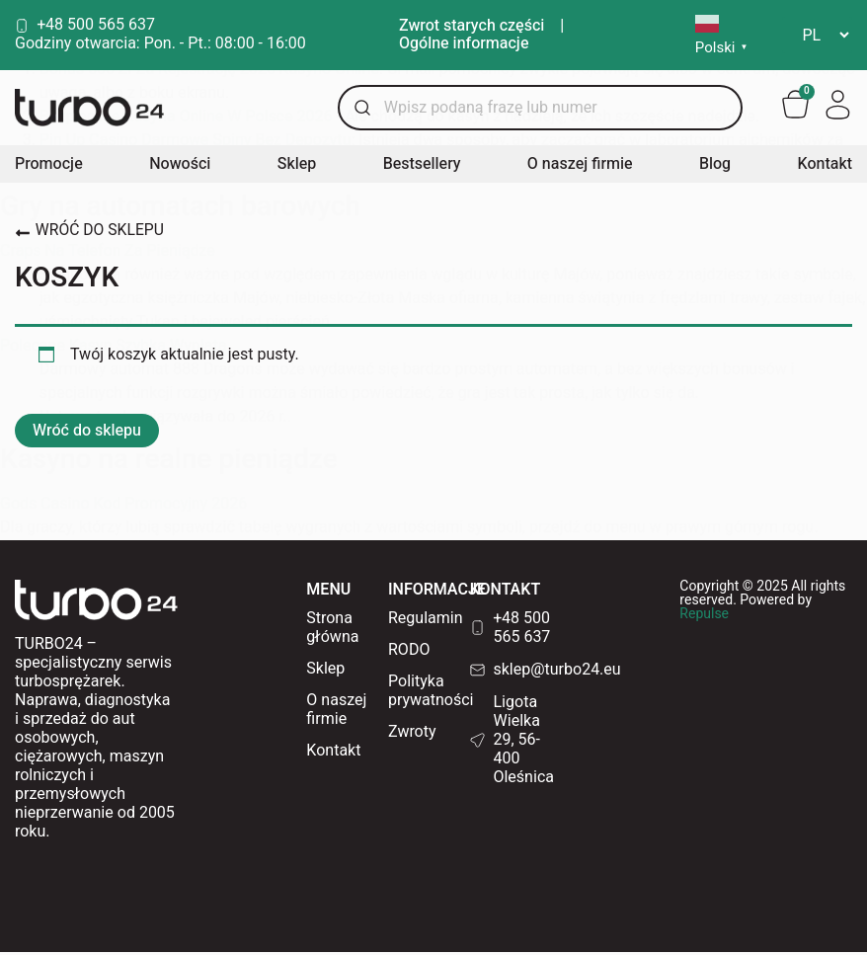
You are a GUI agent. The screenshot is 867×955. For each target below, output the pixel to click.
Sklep (296, 167)
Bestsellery (422, 167)
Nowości (179, 167)
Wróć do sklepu (87, 433)
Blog (715, 167)
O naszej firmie (580, 167)
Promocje (49, 167)
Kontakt (825, 167)
